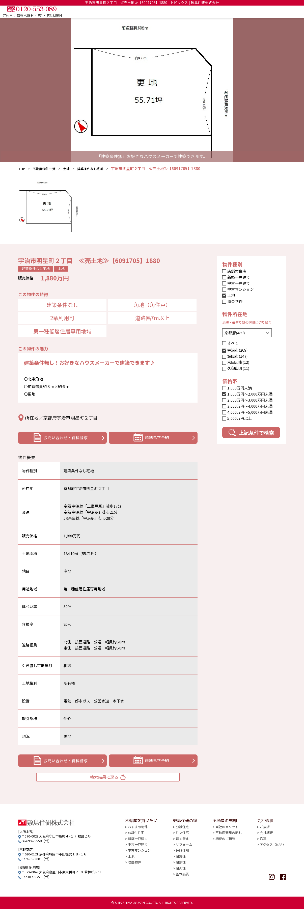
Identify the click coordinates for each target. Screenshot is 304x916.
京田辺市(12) (238, 362)
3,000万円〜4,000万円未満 (249, 406)
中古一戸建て (238, 283)
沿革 (263, 849)
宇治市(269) (237, 350)
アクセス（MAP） (273, 855)
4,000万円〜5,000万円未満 (249, 412)
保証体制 (182, 860)
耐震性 (181, 866)
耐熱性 (181, 872)
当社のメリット (226, 837)
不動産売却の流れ (228, 843)
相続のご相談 (225, 849)
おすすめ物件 (138, 837)
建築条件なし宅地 (98, 168)
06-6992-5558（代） (36, 847)
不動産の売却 (238, 12)
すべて (232, 343)
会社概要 (266, 843)
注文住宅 (182, 843)
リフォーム (184, 855)
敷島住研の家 (206, 12)
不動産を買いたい (170, 12)
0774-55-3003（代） (36, 865)
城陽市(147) (237, 356)
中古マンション (240, 289)
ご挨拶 (265, 837)
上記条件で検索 (251, 432)
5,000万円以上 (239, 418)
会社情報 (265, 12)
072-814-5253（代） (36, 883)
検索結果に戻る (108, 782)
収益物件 (234, 301)
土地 (71, 168)
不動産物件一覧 (47, 168)
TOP (142, 12)
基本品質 (182, 883)
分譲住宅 (182, 837)
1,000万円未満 (239, 387)
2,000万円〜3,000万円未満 (249, 400)
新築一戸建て (238, 277)
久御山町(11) (238, 368)
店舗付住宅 (236, 271)
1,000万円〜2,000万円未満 (249, 394)
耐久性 (181, 878)
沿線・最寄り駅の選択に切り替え (250, 322)
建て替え (182, 849)
